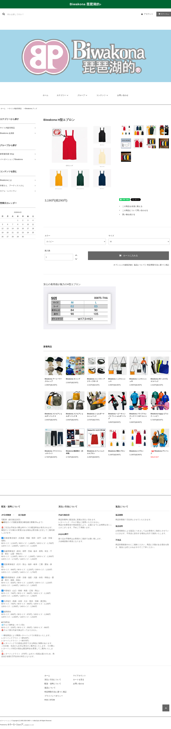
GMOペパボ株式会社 (33, 720)
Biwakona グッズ (31, 108)
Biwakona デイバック (160, 452)
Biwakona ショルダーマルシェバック (95, 415)
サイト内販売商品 (15, 108)
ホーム (45, 95)
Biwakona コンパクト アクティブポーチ (96, 380)
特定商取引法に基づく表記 (158, 265)
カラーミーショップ (6, 720)
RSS (46, 700)
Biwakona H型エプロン (116, 451)
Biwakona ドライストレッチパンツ (53, 452)
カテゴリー (63, 95)
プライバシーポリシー (53, 696)
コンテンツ (102, 95)
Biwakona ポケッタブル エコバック (159, 380)
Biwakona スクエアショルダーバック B (74, 415)
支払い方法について (52, 679)
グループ (82, 95)
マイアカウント (79, 676)
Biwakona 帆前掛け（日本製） (74, 452)
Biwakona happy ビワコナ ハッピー (159, 415)
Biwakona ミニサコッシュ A (116, 380)
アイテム (163, 14)
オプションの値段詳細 (122, 265)
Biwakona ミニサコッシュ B (138, 380)
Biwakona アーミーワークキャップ (53, 380)
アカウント (148, 14)
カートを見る (78, 679)
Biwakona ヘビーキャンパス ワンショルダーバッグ (117, 416)
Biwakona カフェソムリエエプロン (95, 452)
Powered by (17, 724)
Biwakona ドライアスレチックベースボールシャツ (138, 416)
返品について (139, 265)
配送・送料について (52, 684)
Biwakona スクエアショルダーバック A (53, 415)
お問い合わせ (122, 95)
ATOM (52, 700)
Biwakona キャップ (73, 379)
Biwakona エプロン (136, 451)
